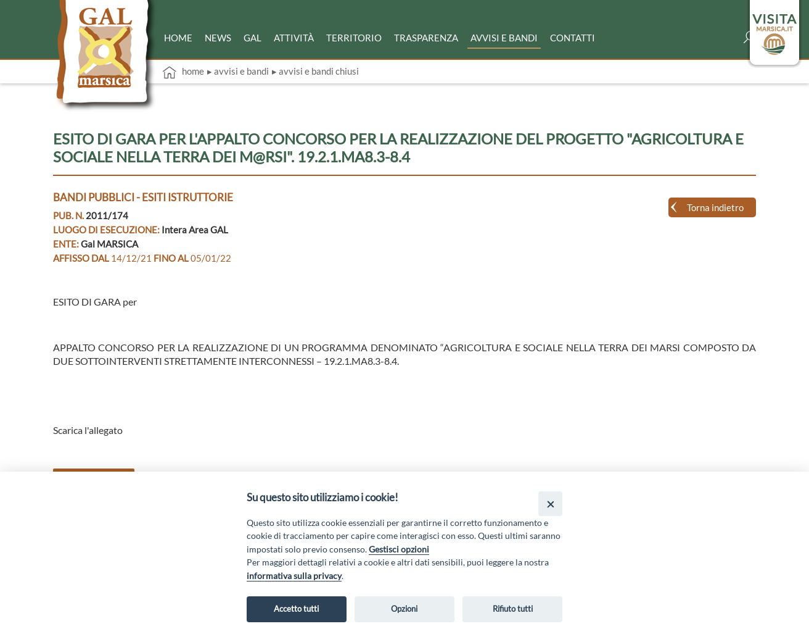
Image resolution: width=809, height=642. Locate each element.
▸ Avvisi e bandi (238, 71)
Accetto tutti (296, 609)
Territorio (354, 37)
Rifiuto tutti (513, 609)
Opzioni (404, 609)
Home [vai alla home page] (183, 72)
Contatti (572, 37)
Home (178, 37)
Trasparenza (426, 37)
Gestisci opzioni (399, 549)
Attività (294, 37)
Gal (252, 37)
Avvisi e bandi (504, 37)
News (218, 37)
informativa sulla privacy (294, 575)
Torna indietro (715, 207)
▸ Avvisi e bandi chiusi (315, 71)
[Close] (550, 503)
